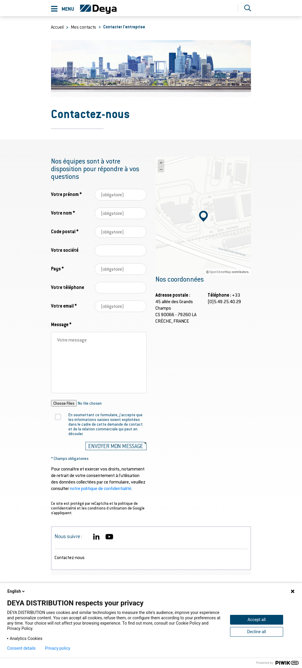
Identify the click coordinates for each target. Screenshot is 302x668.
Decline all (256, 631)
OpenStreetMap (220, 272)
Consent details (21, 648)
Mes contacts (83, 27)
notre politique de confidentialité (100, 488)
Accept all (256, 619)
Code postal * (64, 231)
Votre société (64, 250)
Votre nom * (63, 213)
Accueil (57, 27)
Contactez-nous (69, 557)
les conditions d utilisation (104, 508)
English (16, 591)
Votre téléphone (67, 287)
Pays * (57, 268)
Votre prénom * (66, 194)
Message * (61, 324)
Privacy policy (57, 648)
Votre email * (64, 306)
